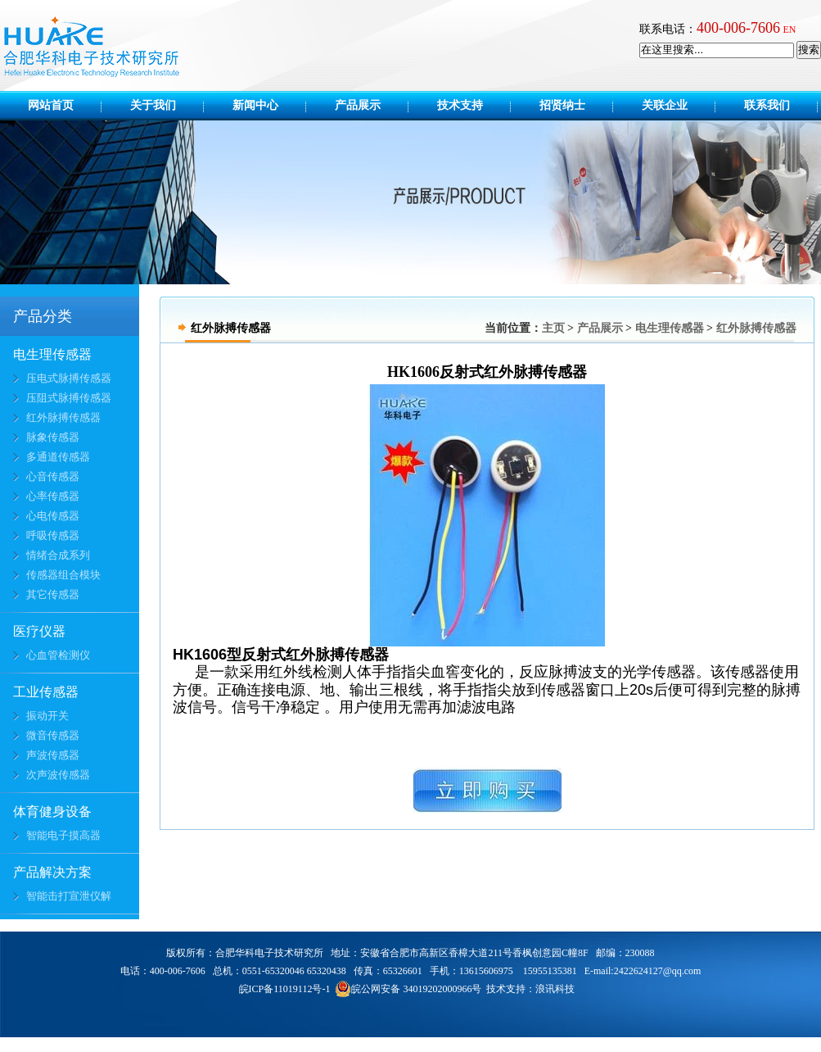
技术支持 (471, 105)
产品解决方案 (52, 872)
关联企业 (676, 105)
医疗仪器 (39, 631)
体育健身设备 (52, 811)
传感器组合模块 (63, 575)
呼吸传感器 (52, 535)
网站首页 (51, 105)
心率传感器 (52, 496)
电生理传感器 (52, 354)
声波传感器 (52, 755)
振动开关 (47, 716)
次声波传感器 (58, 775)
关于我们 (164, 105)
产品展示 (369, 105)
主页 (553, 328)
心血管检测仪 (58, 655)
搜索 (808, 49)
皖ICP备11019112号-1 (285, 989)
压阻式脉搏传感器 (68, 398)
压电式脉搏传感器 (68, 378)
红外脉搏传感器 (63, 417)
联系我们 (767, 105)
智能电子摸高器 (63, 835)
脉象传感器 (52, 437)
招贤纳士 (573, 105)
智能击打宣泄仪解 (68, 896)
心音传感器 (52, 476)
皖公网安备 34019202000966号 (408, 989)
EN (789, 29)
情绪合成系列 (58, 555)
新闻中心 (266, 105)
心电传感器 (52, 516)
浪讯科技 (555, 989)
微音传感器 (52, 735)
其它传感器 (52, 594)
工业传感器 (46, 692)
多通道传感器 (58, 457)
